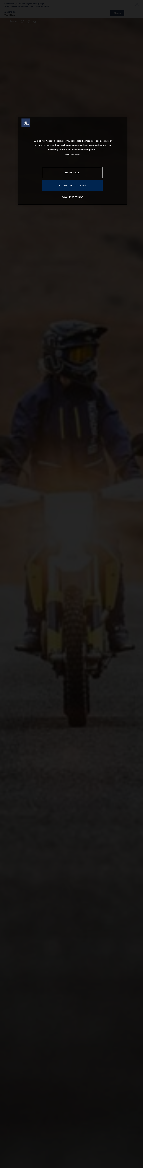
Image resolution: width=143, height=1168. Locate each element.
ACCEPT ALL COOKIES (72, 185)
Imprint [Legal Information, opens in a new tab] (77, 154)
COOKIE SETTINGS (72, 197)
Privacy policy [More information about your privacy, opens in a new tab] (69, 154)
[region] (72, 161)
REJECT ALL (72, 172)
